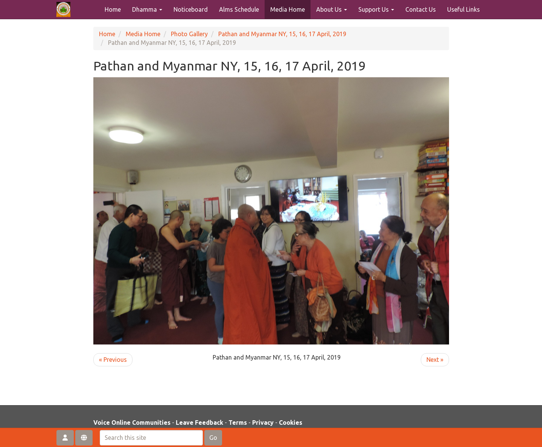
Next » (434, 359)
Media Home (287, 9)
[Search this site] (151, 437)
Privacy (263, 422)
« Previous (113, 359)
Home (113, 9)
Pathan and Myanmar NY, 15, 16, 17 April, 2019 (282, 34)
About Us (331, 9)
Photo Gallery (189, 34)
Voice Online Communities (132, 422)
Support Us (376, 9)
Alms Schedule (239, 9)
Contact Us (420, 9)
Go (213, 437)
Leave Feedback (199, 422)
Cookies (290, 422)
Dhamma (147, 9)
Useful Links (463, 9)
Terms (237, 422)
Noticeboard (191, 9)
